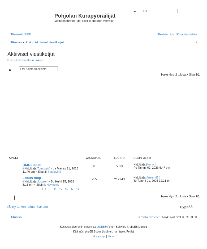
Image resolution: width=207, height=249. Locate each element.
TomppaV (43, 168)
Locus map (32, 178)
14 (55, 188)
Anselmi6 (152, 177)
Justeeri (42, 181)
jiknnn (150, 164)
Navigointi (54, 171)
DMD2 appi (32, 165)
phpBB (101, 226)
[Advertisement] (107, 116)
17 (72, 188)
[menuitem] (27, 34)
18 (77, 188)
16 (66, 188)
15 (60, 188)
